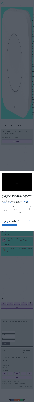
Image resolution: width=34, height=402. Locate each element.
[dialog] (17, 201)
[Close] (32, 173)
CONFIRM (10, 224)
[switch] (29, 209)
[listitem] (17, 206)
